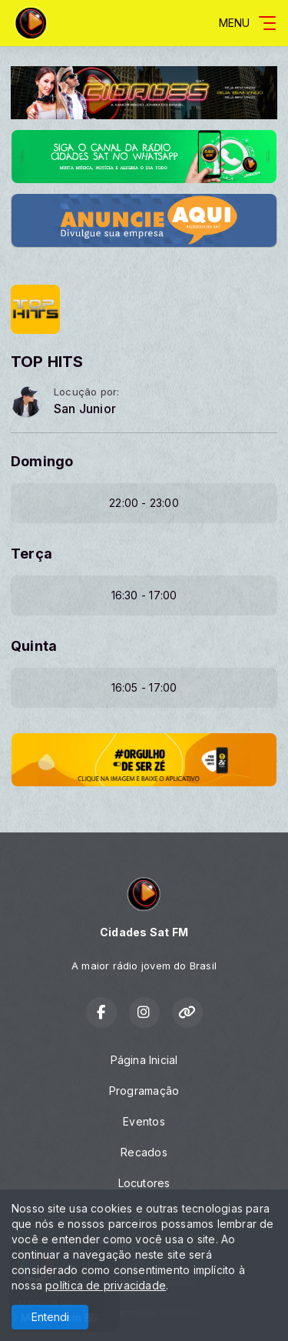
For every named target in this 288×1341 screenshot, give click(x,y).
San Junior (85, 409)
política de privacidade (105, 1285)
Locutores (144, 1182)
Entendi (50, 1316)
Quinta (34, 646)
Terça (31, 553)
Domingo (42, 461)
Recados (144, 1152)
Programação (144, 1090)
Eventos (143, 1121)
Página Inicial (144, 1059)
